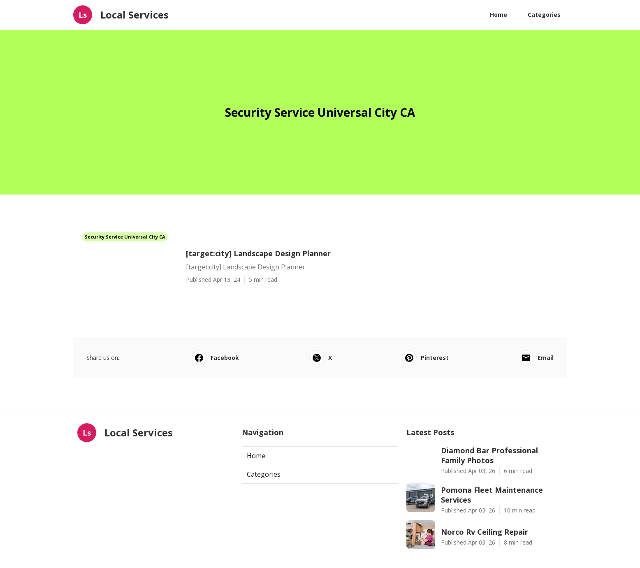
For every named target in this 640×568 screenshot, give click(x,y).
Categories (544, 15)
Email (536, 357)
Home (498, 15)
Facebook (215, 357)
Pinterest (425, 357)
